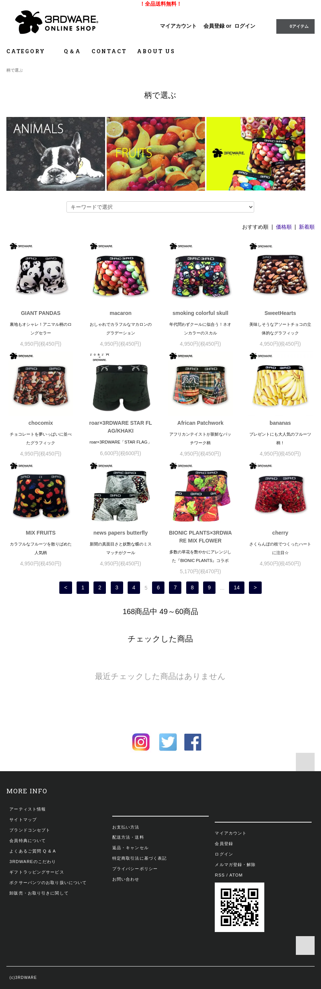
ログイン (244, 26)
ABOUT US (156, 51)
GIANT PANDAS (41, 313)
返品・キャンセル (130, 847)
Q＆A (72, 51)
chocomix (41, 423)
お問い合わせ (126, 879)
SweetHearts (280, 313)
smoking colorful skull (201, 313)
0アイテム (295, 26)
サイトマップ (23, 819)
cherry (280, 533)
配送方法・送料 (128, 837)
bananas (280, 423)
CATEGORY (29, 51)
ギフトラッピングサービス (36, 872)
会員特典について (27, 840)
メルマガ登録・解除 (235, 864)
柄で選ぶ (14, 70)
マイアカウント (178, 26)
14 (237, 588)
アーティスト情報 (27, 809)
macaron (120, 313)
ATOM (236, 875)
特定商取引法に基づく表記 (139, 858)
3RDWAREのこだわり (32, 861)
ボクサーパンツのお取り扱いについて (48, 882)
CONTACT (109, 51)
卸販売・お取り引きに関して (39, 893)
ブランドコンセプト (29, 830)
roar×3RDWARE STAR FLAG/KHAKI (120, 427)
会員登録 (214, 26)
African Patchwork (200, 423)
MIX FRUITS (41, 533)
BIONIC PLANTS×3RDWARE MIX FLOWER (200, 537)
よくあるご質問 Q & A (32, 851)
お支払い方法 (126, 827)
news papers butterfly (120, 533)
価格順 (284, 227)
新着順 (307, 227)
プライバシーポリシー (135, 868)
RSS (220, 875)
